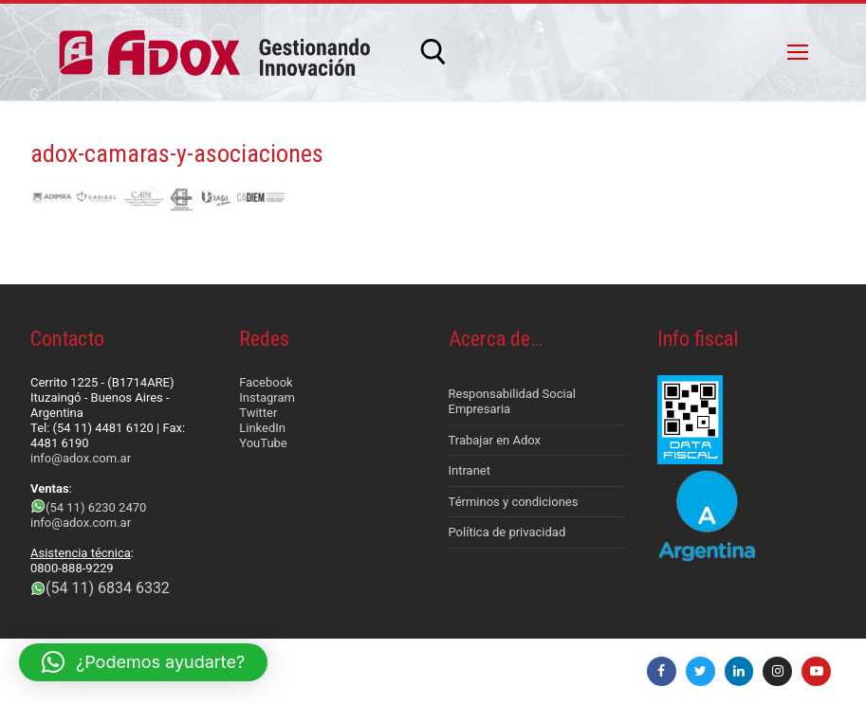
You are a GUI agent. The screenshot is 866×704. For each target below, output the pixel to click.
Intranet (470, 470)
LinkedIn (262, 428)
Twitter (258, 413)
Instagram (267, 397)
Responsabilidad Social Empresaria (512, 401)
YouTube (263, 443)
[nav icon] (797, 52)
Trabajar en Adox (495, 440)
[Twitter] (700, 671)
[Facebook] (661, 671)
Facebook (265, 382)
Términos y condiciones (514, 502)
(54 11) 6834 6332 (108, 588)
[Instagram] (777, 671)
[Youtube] (816, 671)
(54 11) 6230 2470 (96, 507)
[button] (143, 662)
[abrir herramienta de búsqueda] (433, 52)
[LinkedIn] (739, 671)
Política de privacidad (507, 532)
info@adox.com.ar (80, 458)
